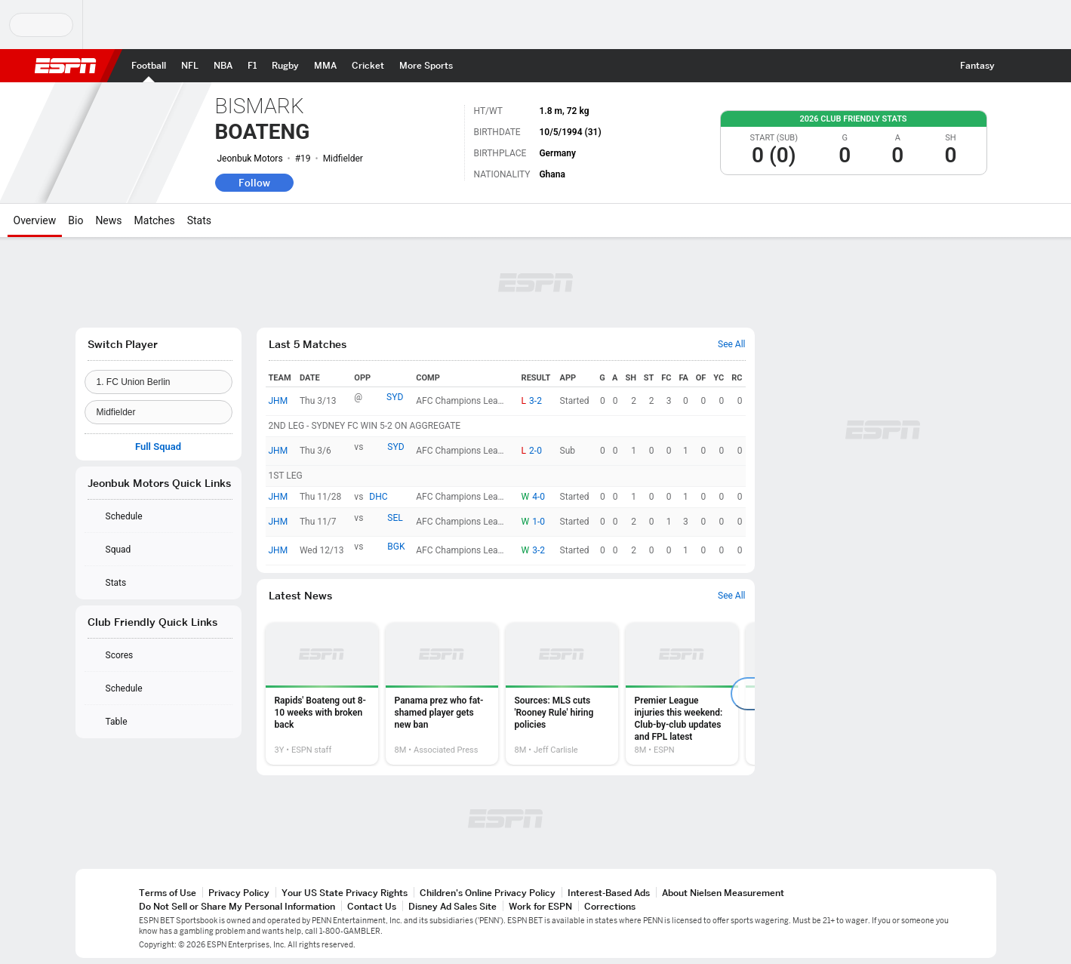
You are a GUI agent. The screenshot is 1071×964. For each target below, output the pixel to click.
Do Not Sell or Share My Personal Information (237, 906)
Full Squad (158, 447)
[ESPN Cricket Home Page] (368, 65)
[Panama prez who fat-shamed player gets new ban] (442, 694)
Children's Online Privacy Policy (488, 892)
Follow (254, 182)
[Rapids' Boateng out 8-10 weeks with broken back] (322, 694)
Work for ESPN (540, 906)
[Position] (158, 412)
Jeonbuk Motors (250, 158)
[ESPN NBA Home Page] (223, 65)
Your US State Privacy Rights (345, 892)
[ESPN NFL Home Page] (190, 65)
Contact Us (371, 906)
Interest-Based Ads (609, 892)
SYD (394, 397)
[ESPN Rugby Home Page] (285, 65)
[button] (1016, 66)
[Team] (158, 382)
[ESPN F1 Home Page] (252, 65)
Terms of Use (167, 892)
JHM (278, 401)
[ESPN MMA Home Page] (325, 65)
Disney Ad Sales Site (452, 906)
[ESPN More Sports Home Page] (426, 65)
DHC (378, 496)
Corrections (610, 906)
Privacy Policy (238, 892)
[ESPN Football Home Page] (148, 65)
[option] (322, 694)
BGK (396, 546)
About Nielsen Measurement (723, 892)
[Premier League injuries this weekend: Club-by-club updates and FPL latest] (682, 694)
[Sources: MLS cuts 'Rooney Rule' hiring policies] (562, 694)
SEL (394, 518)
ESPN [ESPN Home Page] (66, 65)
